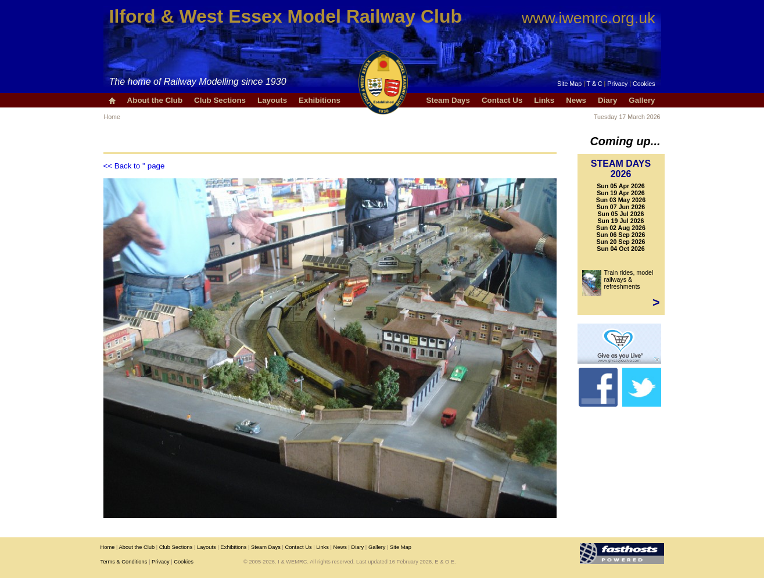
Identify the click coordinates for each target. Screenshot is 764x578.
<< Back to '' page (134, 165)
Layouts (272, 100)
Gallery (642, 100)
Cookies (644, 83)
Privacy (617, 83)
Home (112, 116)
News (576, 100)
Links (544, 100)
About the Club (155, 100)
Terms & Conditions (124, 562)
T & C (594, 83)
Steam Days (448, 100)
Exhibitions (319, 100)
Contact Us (502, 100)
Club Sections (220, 100)
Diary (607, 100)
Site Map (569, 83)
